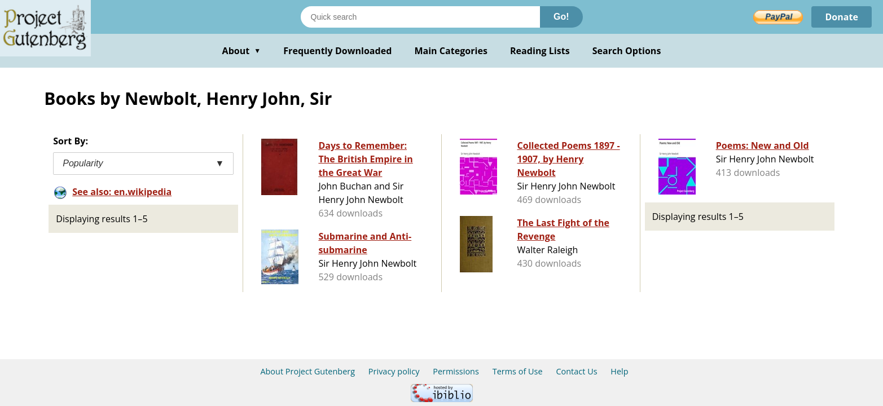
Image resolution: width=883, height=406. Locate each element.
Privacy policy (394, 371)
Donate (841, 17)
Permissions (456, 371)
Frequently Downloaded (337, 51)
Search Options (626, 51)
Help (619, 371)
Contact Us (576, 371)
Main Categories (450, 51)
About (241, 51)
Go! (561, 16)
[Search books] (420, 17)
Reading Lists (540, 51)
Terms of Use (518, 371)
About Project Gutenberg (307, 371)
